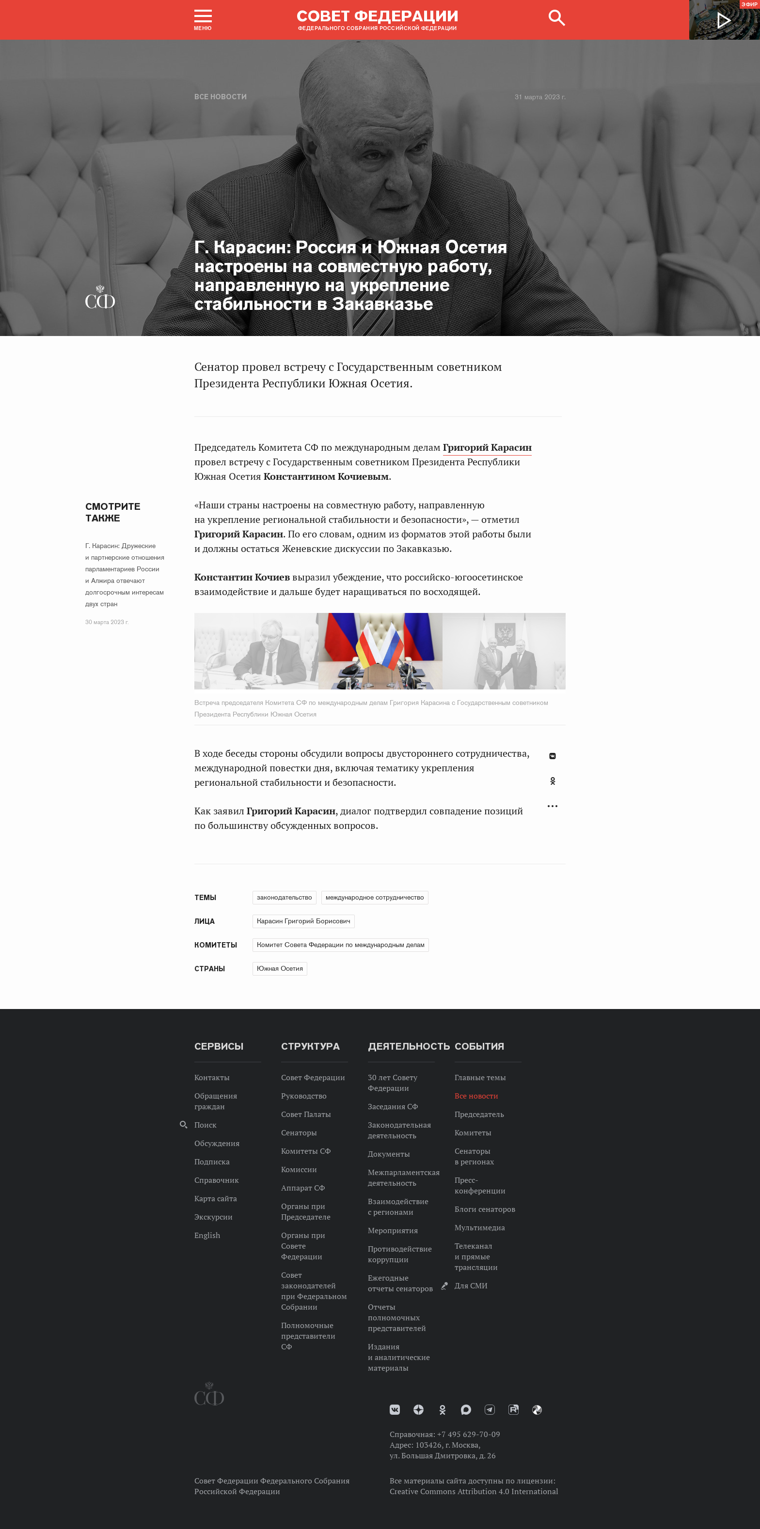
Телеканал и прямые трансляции (476, 1256)
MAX (466, 1410)
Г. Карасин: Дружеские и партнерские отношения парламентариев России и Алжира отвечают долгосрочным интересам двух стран (124, 574)
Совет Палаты (306, 1114)
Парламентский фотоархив (537, 1410)
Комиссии (299, 1169)
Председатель (479, 1114)
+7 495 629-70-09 (468, 1434)
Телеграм (490, 1410)
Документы (389, 1154)
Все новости (220, 96)
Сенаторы (299, 1132)
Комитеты (473, 1132)
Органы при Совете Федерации (303, 1245)
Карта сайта (215, 1198)
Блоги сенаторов (485, 1209)
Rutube (513, 1410)
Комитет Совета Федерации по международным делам (341, 944)
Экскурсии (213, 1217)
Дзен (418, 1410)
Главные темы (480, 1077)
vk (395, 1410)
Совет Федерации (313, 1077)
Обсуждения (216, 1143)
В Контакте (552, 756)
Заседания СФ (393, 1106)
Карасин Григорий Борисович (303, 921)
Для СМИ (471, 1285)
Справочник (216, 1180)
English (207, 1235)
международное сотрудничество (375, 897)
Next (485, 653)
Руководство (304, 1096)
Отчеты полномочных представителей (397, 1317)
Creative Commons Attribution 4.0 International (474, 1491)
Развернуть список (552, 806)
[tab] (552, 786)
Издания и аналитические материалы (399, 1357)
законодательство (284, 897)
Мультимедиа (480, 1227)
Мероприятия (393, 1230)
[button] (203, 20)
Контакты (212, 1077)
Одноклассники (553, 781)
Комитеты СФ (306, 1151)
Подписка (212, 1161)
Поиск (205, 1125)
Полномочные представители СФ (308, 1335)
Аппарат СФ (303, 1188)
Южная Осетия (280, 968)
